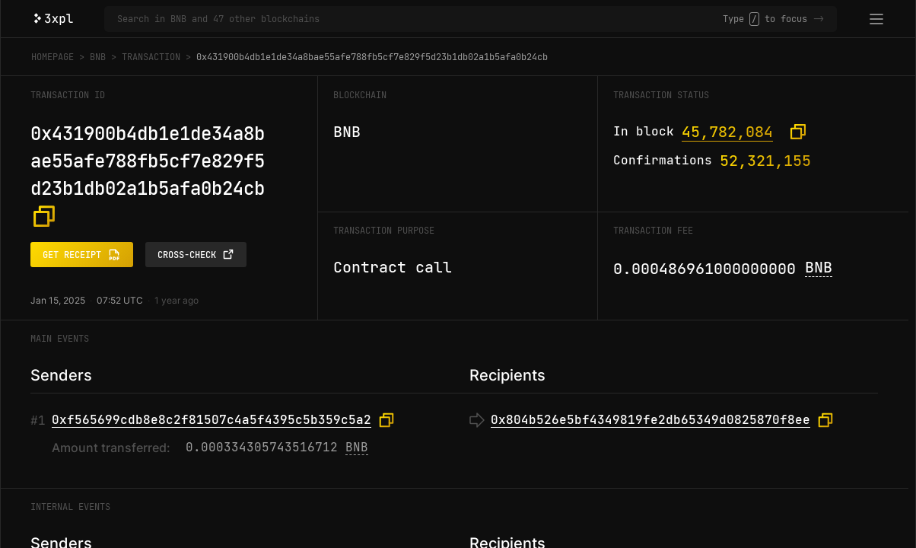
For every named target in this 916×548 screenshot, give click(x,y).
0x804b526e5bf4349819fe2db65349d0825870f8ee (650, 420)
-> (818, 19)
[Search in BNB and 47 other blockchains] (420, 19)
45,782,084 (727, 132)
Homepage (52, 57)
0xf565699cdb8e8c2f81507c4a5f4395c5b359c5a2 (211, 420)
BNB (98, 57)
